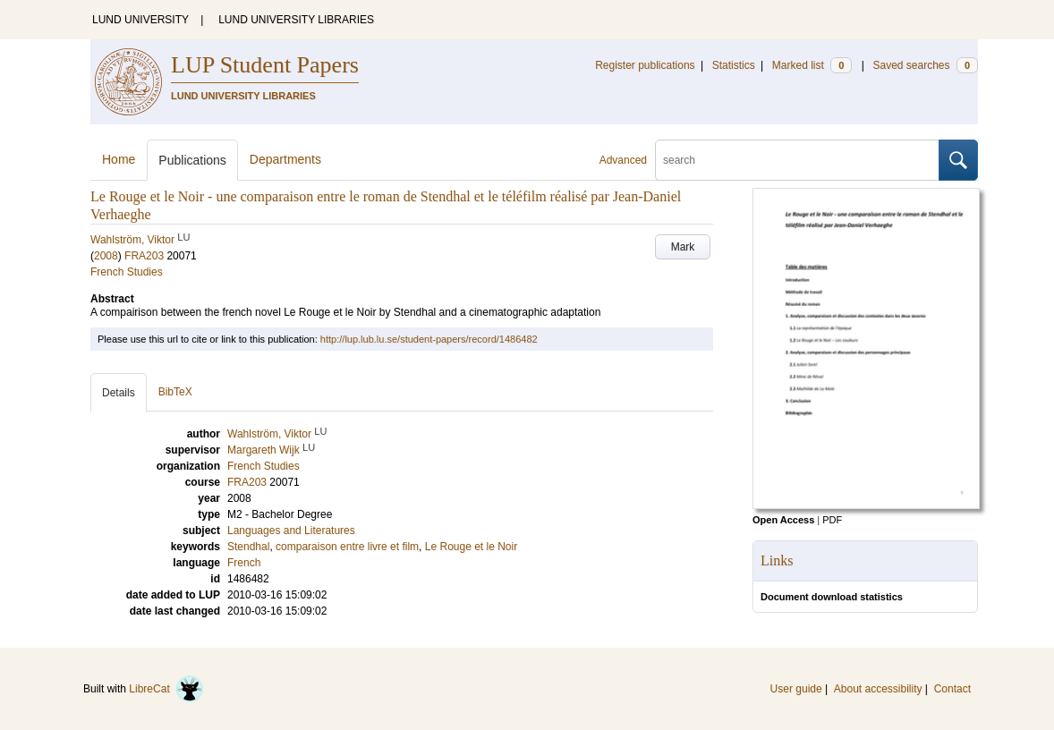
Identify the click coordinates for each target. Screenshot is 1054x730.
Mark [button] (683, 247)
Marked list (812, 65)
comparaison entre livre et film (347, 546)
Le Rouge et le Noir (471, 546)
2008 (106, 256)
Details (118, 392)
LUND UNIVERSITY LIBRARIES (296, 19)
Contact (952, 689)
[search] (797, 160)
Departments (285, 159)
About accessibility (878, 689)
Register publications (644, 65)
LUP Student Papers (265, 65)
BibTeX (175, 392)
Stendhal (248, 546)
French (243, 562)
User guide (796, 689)
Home (118, 159)
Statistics (733, 65)
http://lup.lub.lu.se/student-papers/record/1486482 (429, 339)
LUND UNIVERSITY (140, 19)
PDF (832, 519)
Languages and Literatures (291, 530)
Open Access (783, 519)
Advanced (623, 160)
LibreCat (166, 689)
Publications (192, 160)
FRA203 (144, 256)
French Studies (126, 272)
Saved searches (925, 65)
